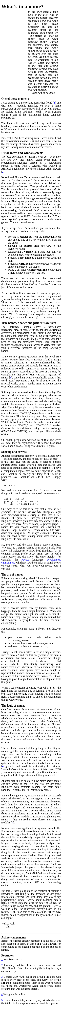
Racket (25, 561)
